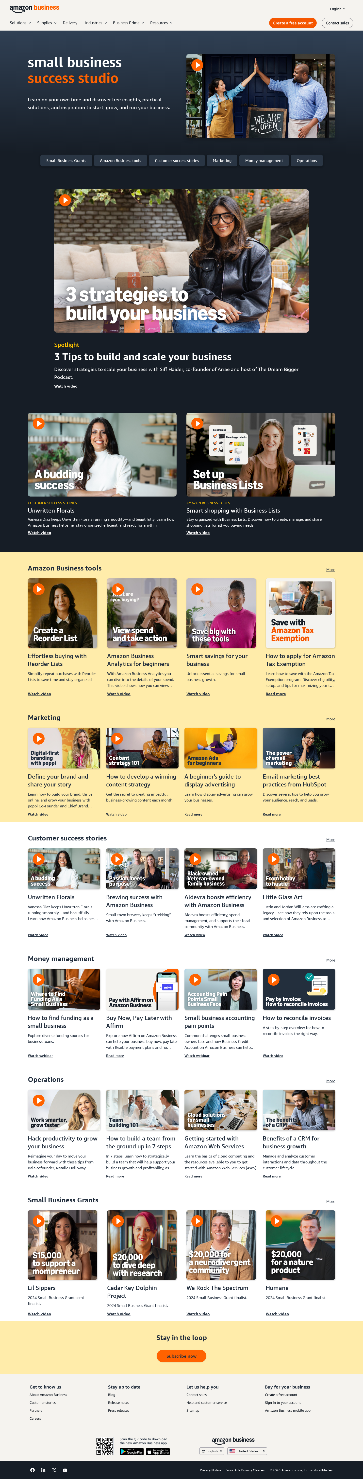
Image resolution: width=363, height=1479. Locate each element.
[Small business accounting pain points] (220, 989)
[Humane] (300, 1245)
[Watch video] (62, 639)
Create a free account (293, 22)
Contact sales (196, 1394)
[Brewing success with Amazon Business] (142, 868)
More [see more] (330, 569)
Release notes (118, 1402)
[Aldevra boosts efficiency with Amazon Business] (220, 868)
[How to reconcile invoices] (299, 989)
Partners (36, 1410)
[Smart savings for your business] (221, 613)
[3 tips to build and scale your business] (181, 261)
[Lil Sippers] (62, 1245)
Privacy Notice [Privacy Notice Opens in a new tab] (210, 1470)
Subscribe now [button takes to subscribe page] (181, 1356)
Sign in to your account (283, 1402)
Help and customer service (206, 1402)
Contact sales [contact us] (337, 22)
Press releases (118, 1410)
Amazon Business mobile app (288, 1410)
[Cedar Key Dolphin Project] (142, 1245)
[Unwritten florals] (102, 455)
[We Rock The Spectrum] (221, 1245)
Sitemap (192, 1410)
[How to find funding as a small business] (64, 989)
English (338, 9)
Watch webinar (40, 1055)
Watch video (66, 386)
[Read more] (300, 639)
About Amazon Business (48, 1394)
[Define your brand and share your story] (64, 748)
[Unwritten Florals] (64, 868)
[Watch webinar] (64, 1016)
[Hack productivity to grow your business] (64, 1110)
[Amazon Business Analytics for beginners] (142, 613)
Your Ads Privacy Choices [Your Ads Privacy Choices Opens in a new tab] (245, 1470)
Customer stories (43, 1402)
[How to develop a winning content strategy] (142, 748)
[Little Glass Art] (299, 868)
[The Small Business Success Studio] (260, 96)
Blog (111, 1394)
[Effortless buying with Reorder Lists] (62, 613)
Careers (35, 1418)
